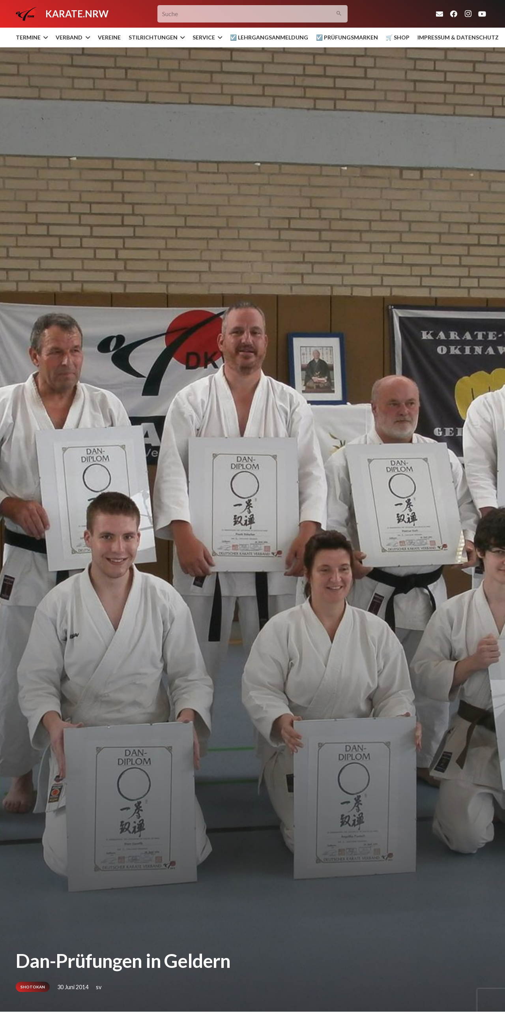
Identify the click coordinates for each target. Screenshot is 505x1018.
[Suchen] (339, 14)
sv (98, 987)
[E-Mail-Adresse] (439, 14)
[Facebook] (454, 14)
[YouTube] (482, 14)
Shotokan (33, 987)
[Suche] (252, 14)
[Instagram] (468, 14)
